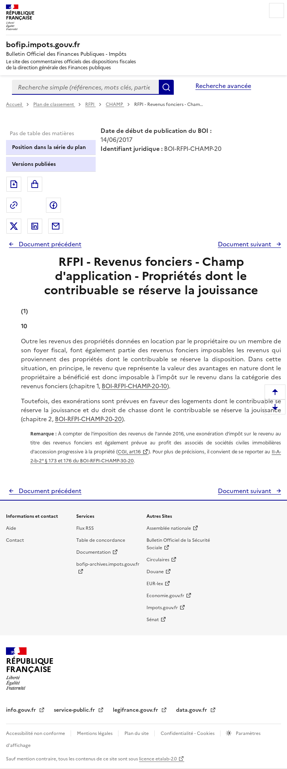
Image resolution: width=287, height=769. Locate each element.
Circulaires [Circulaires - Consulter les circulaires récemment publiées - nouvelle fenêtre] (157, 559)
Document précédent (49, 244)
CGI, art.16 (129, 451)
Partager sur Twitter (13, 226)
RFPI (90, 104)
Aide (11, 528)
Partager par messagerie (55, 226)
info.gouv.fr (21, 710)
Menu (276, 10)
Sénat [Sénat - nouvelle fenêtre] (152, 619)
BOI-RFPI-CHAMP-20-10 (134, 386)
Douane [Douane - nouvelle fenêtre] (155, 571)
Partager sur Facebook (53, 205)
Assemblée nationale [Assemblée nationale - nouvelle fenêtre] (168, 528)
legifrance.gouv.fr (136, 710)
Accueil (14, 104)
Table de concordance (100, 540)
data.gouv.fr (192, 710)
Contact (15, 540)
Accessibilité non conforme (36, 733)
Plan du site (137, 733)
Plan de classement (54, 104)
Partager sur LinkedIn (34, 226)
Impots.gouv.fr (162, 607)
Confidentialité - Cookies (188, 733)
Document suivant (245, 244)
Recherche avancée (223, 85)
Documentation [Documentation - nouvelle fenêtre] (93, 552)
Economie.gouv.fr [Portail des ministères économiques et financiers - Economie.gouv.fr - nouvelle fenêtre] (165, 595)
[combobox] (85, 87)
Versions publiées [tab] (34, 164)
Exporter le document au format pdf (13, 184)
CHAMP (115, 104)
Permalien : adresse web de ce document (13, 205)
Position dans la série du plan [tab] (49, 147)
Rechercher (166, 87)
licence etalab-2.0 (158, 759)
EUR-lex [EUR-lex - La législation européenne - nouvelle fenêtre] (154, 583)
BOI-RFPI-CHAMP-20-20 (88, 418)
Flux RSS (85, 528)
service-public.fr (75, 710)
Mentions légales (95, 733)
